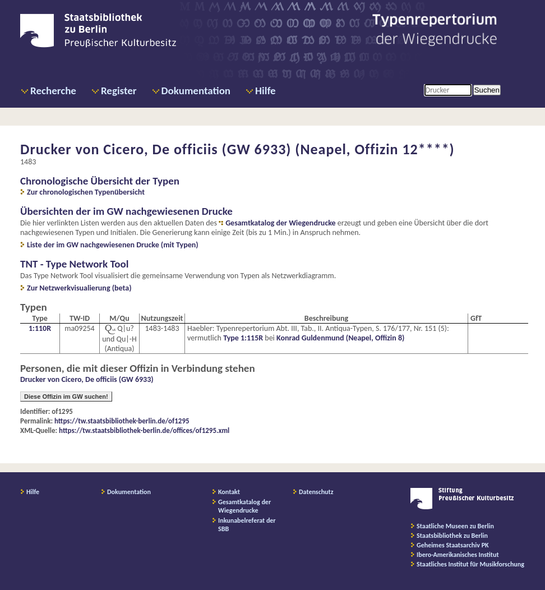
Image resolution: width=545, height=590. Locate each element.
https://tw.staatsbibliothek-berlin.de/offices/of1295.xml (144, 430)
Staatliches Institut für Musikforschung (470, 564)
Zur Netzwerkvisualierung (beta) (79, 288)
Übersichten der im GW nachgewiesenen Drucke (126, 211)
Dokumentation (195, 90)
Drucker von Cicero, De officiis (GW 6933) (87, 379)
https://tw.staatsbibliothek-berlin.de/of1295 (122, 421)
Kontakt (229, 492)
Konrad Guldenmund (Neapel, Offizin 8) (340, 338)
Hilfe (265, 90)
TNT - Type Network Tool (74, 263)
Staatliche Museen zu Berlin (455, 526)
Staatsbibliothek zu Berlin (452, 536)
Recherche (53, 90)
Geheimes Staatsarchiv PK (453, 545)
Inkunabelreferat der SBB (247, 525)
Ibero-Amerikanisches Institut (458, 555)
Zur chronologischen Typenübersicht (86, 192)
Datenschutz (316, 492)
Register (119, 90)
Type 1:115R (243, 338)
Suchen (487, 90)
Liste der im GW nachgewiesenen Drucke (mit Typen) (112, 245)
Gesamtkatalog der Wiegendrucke (280, 223)
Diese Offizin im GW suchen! (66, 396)
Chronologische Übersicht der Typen (99, 180)
